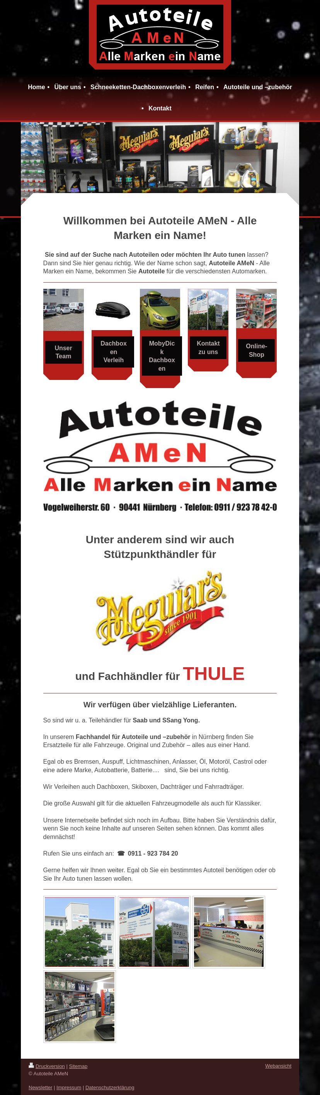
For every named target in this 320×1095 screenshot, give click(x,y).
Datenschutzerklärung (109, 1087)
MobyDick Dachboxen (162, 356)
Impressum (68, 1087)
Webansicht (278, 1066)
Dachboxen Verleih (113, 351)
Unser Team (63, 352)
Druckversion (47, 1066)
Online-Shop (256, 350)
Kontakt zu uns (208, 347)
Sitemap (78, 1066)
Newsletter (40, 1087)
